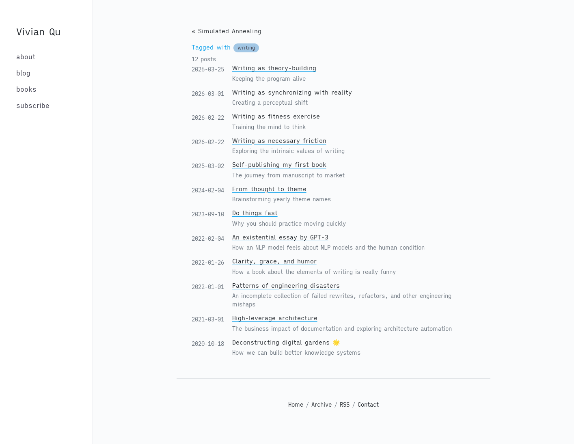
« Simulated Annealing (226, 31)
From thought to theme (269, 189)
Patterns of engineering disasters (286, 285)
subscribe (33, 105)
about (25, 57)
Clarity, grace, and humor (274, 261)
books (26, 89)
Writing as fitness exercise (276, 116)
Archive (321, 404)
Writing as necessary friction (279, 140)
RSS (345, 404)
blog (23, 73)
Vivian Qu (38, 31)
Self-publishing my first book (279, 164)
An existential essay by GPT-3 (280, 237)
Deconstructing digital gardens (281, 342)
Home (295, 404)
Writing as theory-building (274, 68)
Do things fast (255, 213)
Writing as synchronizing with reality (292, 92)
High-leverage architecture (274, 318)
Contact (368, 404)
